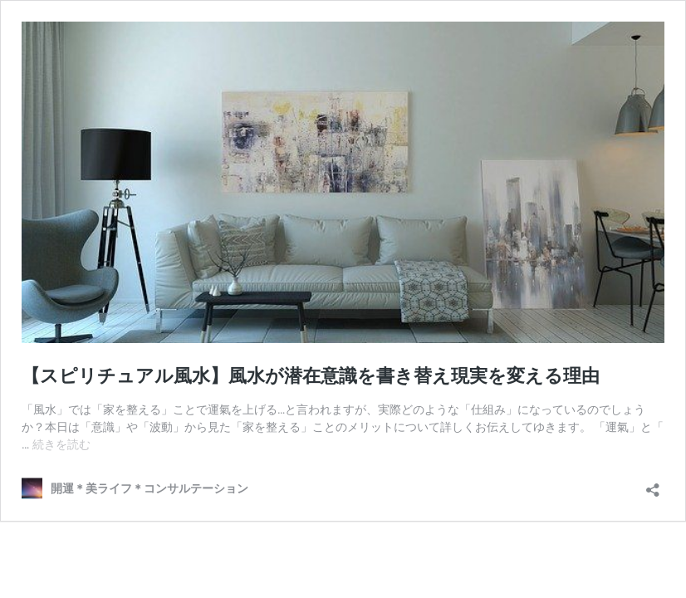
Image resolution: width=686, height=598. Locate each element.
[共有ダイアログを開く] (652, 485)
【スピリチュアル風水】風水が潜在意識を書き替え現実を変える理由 (311, 375)
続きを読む (61, 444)
